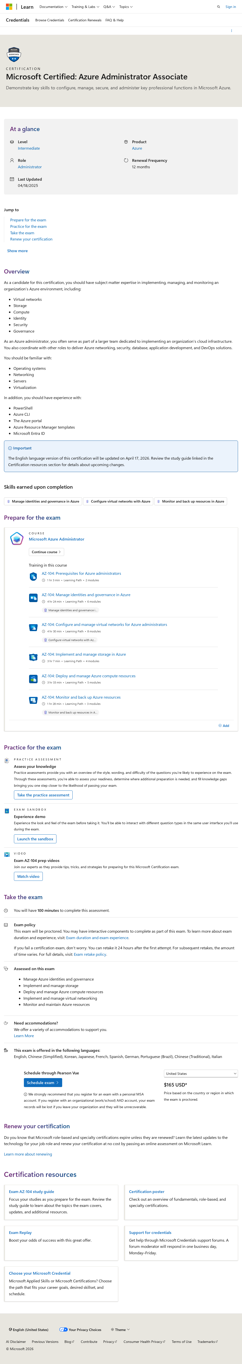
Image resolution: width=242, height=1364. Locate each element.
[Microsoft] (9, 6)
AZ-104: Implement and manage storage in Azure (84, 654)
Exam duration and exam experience (97, 937)
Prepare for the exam (28, 219)
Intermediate (29, 148)
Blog (67, 1341)
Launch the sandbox (35, 838)
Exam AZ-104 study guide (31, 1191)
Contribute (89, 1341)
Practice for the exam (28, 226)
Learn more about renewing (28, 1154)
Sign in (231, 6)
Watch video (28, 876)
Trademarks (206, 1341)
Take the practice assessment (43, 794)
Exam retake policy (90, 954)
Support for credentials (150, 1232)
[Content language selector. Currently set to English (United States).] (28, 1329)
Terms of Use (182, 1341)
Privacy (108, 1341)
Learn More (24, 1035)
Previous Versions (45, 1341)
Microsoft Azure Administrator (56, 539)
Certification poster (146, 1191)
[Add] (224, 726)
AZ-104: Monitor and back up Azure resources (81, 697)
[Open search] (219, 6)
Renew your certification (31, 238)
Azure (137, 148)
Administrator (30, 166)
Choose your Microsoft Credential (39, 1273)
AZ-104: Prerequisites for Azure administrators (81, 573)
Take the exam (22, 232)
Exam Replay (20, 1232)
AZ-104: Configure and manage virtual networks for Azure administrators (104, 624)
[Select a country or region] (201, 1074)
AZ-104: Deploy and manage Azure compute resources (89, 675)
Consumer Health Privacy (143, 1341)
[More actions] (231, 31)
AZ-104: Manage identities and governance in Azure (86, 594)
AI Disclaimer (16, 1341)
